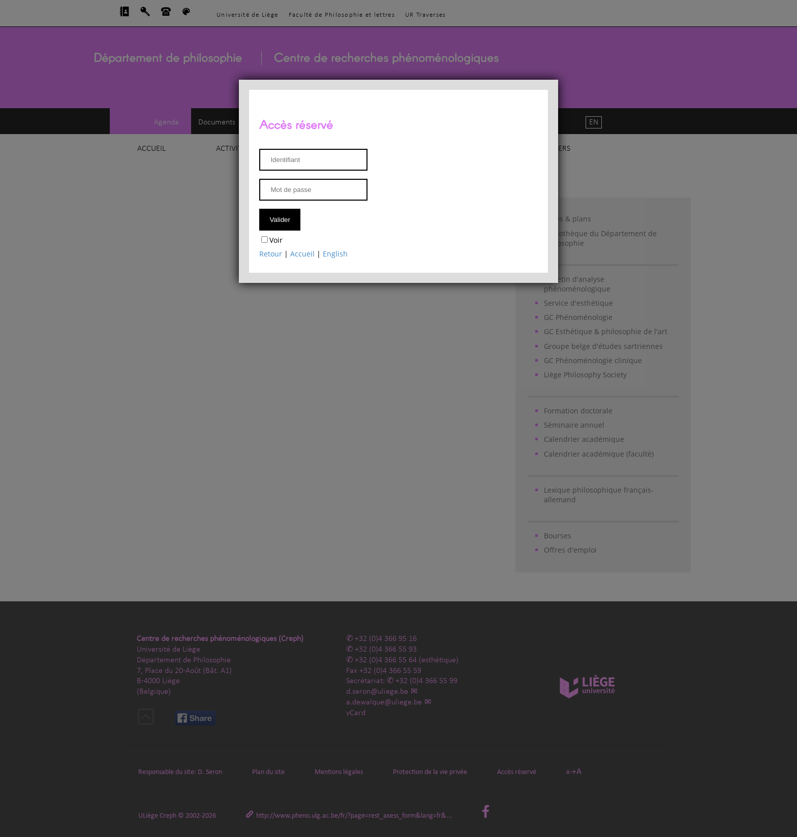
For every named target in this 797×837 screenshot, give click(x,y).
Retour (270, 254)
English (335, 254)
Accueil (302, 254)
